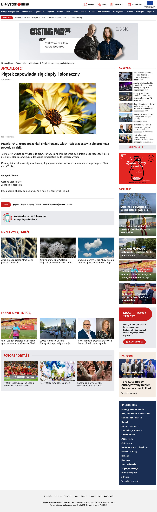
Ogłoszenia (117, 4)
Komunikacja (134, 4)
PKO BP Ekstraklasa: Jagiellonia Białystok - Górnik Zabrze (19, 384)
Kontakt (84, 496)
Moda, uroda (127, 439)
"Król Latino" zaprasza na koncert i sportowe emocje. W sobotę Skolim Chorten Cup (19, 342)
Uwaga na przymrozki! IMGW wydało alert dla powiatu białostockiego (96, 261)
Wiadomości (27, 12)
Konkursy (18, 17)
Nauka (92, 12)
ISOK (100, 496)
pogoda (16, 204)
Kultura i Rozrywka (139, 90)
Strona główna (7, 63)
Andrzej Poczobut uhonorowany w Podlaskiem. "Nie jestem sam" (143, 137)
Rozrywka (125, 460)
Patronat (67, 496)
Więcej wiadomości (136, 147)
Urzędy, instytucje (129, 472)
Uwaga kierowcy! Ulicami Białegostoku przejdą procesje (55, 342)
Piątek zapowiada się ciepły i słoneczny (58, 63)
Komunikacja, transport (132, 430)
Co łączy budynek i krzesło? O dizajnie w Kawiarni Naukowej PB (142, 95)
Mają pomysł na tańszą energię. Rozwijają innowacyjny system (142, 75)
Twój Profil (108, 496)
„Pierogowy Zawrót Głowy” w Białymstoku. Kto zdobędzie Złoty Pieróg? (144, 106)
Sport (68, 12)
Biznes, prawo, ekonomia (132, 409)
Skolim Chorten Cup (75, 17)
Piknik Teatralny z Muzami (56, 17)
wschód (62, 204)
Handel (124, 422)
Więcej (150, 12)
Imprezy (88, 4)
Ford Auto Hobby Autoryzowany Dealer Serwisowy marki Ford (136, 385)
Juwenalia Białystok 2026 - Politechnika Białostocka (90, 384)
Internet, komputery (130, 426)
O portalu (48, 496)
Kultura (60, 12)
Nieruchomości (104, 12)
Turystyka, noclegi (129, 468)
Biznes (83, 12)
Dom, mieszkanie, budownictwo (135, 413)
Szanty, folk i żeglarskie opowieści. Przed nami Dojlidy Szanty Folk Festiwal (143, 85)
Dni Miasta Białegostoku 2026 (34, 17)
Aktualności (34, 63)
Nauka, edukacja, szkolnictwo (134, 447)
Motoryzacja (118, 12)
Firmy (102, 4)
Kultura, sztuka (128, 435)
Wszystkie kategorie (130, 481)
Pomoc (92, 496)
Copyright (80, 502)
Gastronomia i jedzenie (131, 418)
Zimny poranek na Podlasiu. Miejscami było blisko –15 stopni (56, 261)
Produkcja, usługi (129, 451)
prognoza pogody (27, 204)
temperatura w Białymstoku (47, 204)
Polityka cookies (67, 502)
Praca (75, 12)
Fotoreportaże (16, 355)
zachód (69, 204)
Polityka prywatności (50, 502)
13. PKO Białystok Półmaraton (55, 383)
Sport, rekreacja (128, 464)
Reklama (125, 456)
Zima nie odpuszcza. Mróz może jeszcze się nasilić (17, 261)
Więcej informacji (129, 393)
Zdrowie (129, 12)
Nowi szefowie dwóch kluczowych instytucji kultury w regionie (95, 342)
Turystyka (140, 12)
